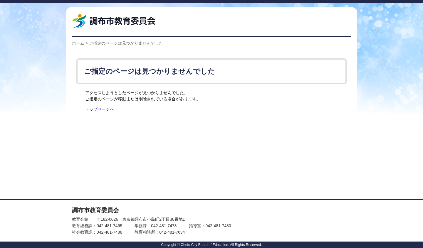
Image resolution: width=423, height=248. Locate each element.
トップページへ (99, 109)
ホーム (78, 43)
